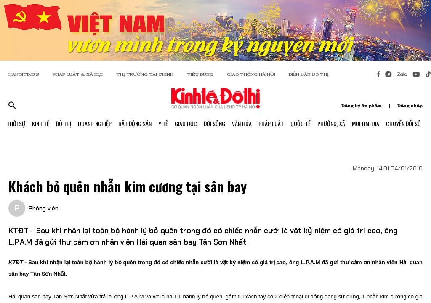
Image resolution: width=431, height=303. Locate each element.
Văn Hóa (242, 123)
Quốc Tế (300, 123)
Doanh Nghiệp (95, 123)
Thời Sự (16, 123)
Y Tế (163, 123)
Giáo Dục (186, 123)
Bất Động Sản (135, 123)
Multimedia (365, 123)
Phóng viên (44, 208)
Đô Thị (63, 123)
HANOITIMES (23, 74)
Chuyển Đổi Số (403, 123)
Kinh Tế (40, 123)
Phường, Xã (331, 123)
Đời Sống (214, 123)
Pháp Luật (271, 123)
